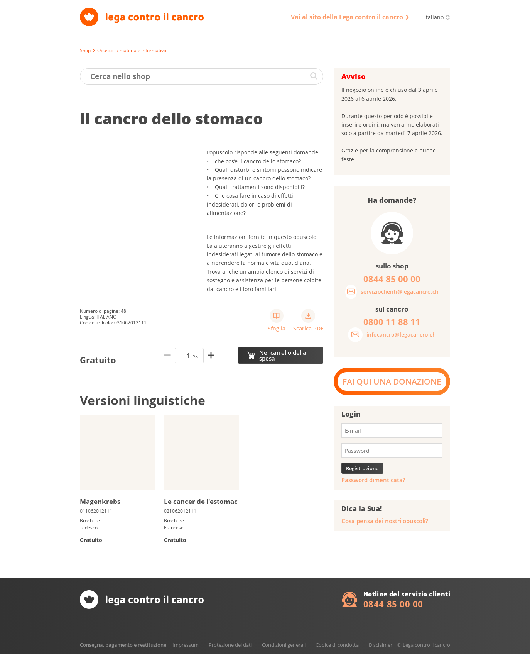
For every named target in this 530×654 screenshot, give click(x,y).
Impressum (185, 644)
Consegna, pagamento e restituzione (123, 644)
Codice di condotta (337, 644)
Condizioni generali (284, 644)
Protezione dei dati (230, 644)
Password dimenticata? (373, 480)
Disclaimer (380, 644)
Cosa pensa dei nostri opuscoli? (384, 521)
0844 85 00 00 (393, 604)
